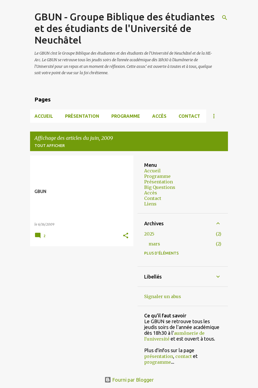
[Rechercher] (224, 17)
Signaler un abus (162, 296)
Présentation (82, 116)
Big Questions (159, 187)
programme (157, 362)
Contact (189, 116)
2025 (149, 234)
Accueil (43, 116)
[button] (125, 236)
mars (154, 244)
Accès (159, 116)
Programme (125, 116)
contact (183, 356)
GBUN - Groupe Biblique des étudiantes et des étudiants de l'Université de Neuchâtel (124, 28)
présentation (158, 356)
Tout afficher (49, 145)
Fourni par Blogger (129, 379)
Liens (150, 204)
